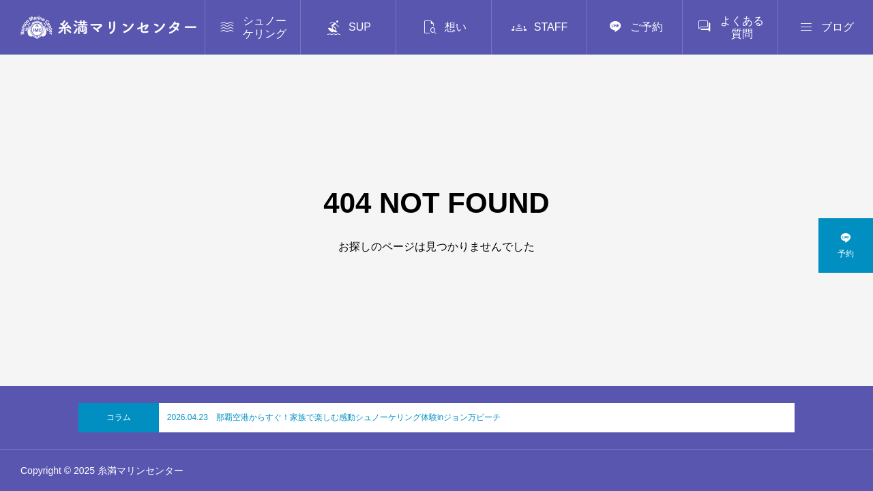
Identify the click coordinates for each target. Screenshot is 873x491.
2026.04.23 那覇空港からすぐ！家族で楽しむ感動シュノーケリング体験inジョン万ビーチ (334, 417)
